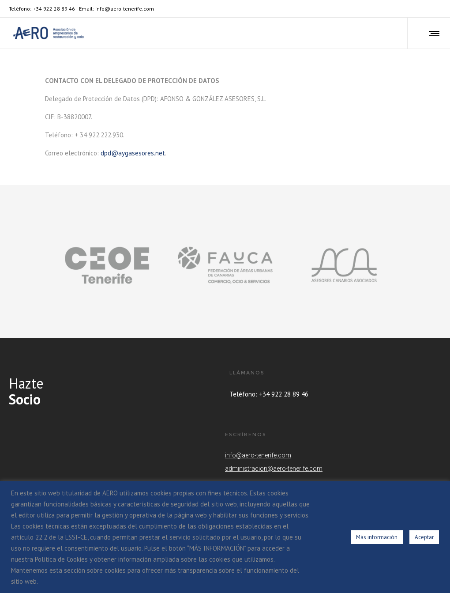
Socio (25, 399)
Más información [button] (377, 537)
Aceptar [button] (424, 537)
